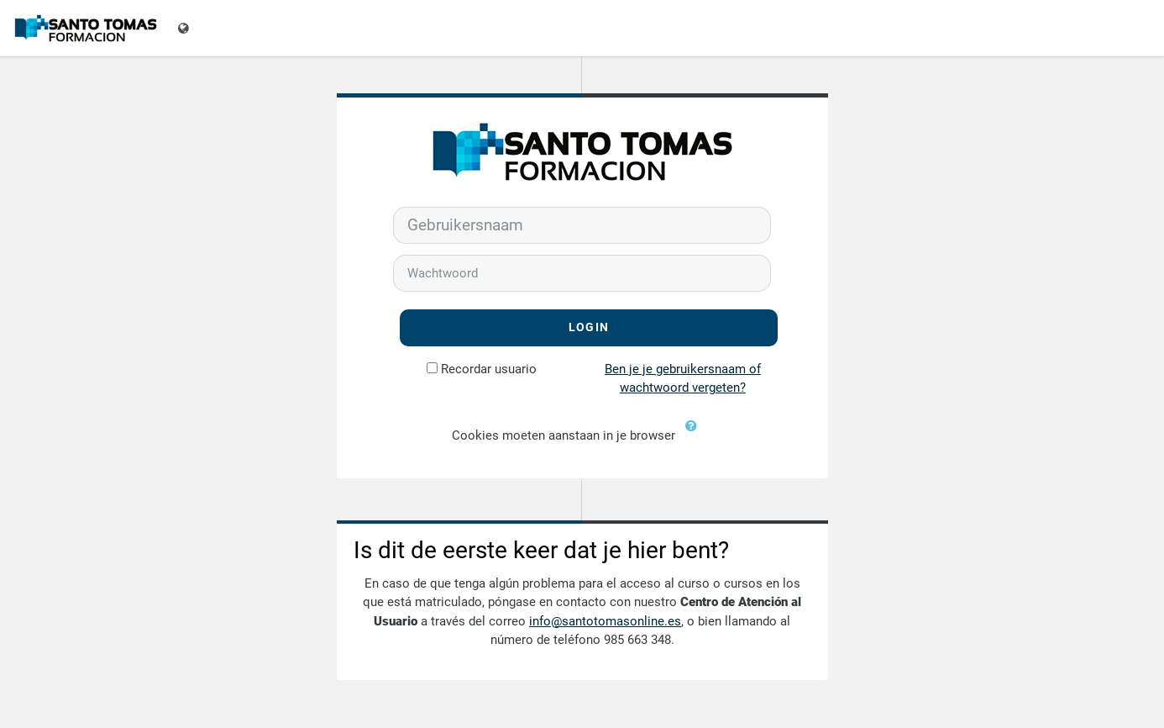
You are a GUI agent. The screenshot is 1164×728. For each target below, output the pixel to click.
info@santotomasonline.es (605, 621)
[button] (695, 436)
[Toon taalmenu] (185, 28)
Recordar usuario (489, 369)
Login (589, 327)
